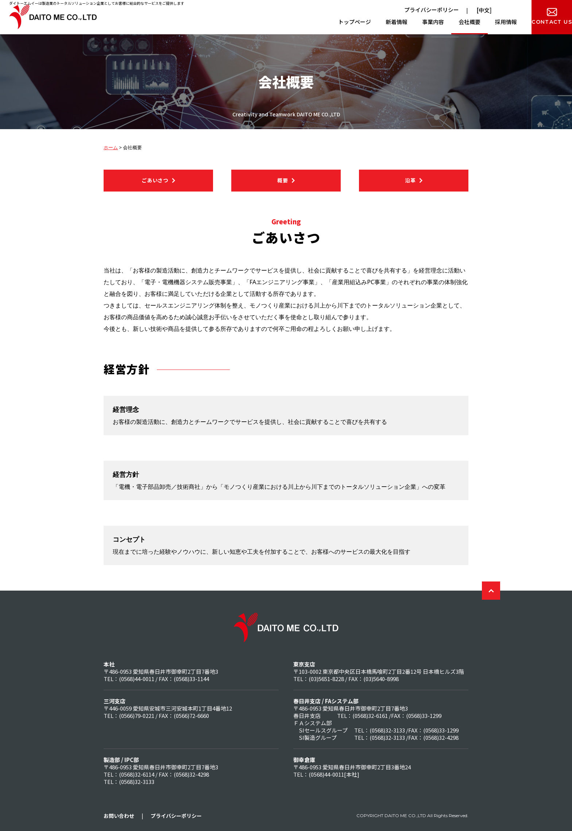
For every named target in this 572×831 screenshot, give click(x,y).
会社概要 (444, 22)
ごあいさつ (155, 180)
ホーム (111, 147)
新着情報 (371, 22)
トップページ (329, 22)
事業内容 (408, 22)
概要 (282, 180)
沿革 (410, 180)
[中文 (482, 10)
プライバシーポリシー (431, 9)
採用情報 (481, 22)
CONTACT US (539, 22)
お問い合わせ (119, 815)
